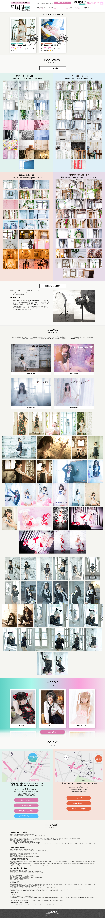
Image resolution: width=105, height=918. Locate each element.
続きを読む (52, 732)
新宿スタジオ (46, 43)
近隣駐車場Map (26, 805)
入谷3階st (16, 43)
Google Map (26, 800)
